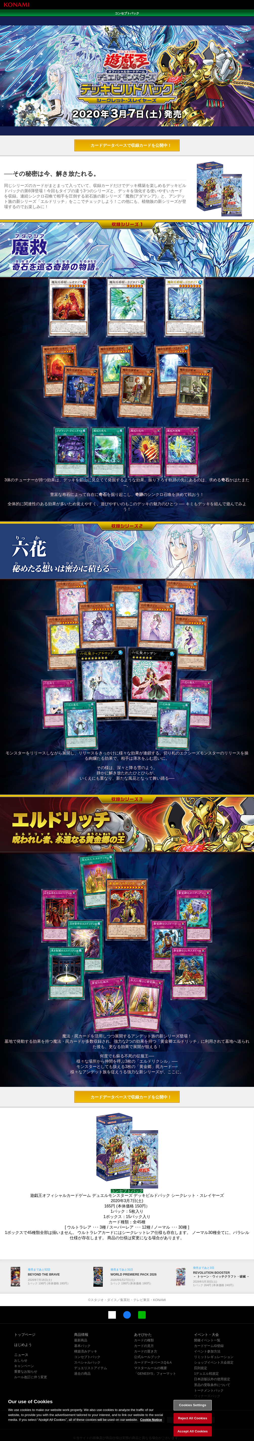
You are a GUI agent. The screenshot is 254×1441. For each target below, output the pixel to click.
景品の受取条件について (212, 1363)
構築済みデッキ (85, 1330)
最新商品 (80, 1318)
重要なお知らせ (25, 1350)
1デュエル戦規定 (206, 1352)
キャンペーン (24, 1344)
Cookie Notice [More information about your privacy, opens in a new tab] (151, 1424)
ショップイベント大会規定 (214, 1341)
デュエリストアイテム (90, 1346)
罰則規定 (200, 1346)
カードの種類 (144, 1318)
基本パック (82, 1324)
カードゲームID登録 (209, 1324)
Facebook (127, 1293)
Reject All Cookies (192, 1423)
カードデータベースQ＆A (153, 1341)
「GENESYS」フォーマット (155, 1352)
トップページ (24, 1313)
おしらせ (20, 1339)
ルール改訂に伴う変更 (30, 1355)
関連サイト (202, 1380)
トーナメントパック (209, 1369)
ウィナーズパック (207, 1374)
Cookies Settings (192, 1410)
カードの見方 (144, 1324)
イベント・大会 (206, 1313)
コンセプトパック (87, 1335)
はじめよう (23, 1323)
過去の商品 (82, 1352)
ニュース (21, 1333)
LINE (142, 1293)
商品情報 (81, 1313)
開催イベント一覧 (207, 1318)
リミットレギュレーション (214, 1335)
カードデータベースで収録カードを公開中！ (131, 124)
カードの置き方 (145, 1330)
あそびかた (143, 1313)
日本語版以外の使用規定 (212, 1358)
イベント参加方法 (207, 1330)
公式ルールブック (147, 1335)
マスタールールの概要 (150, 1346)
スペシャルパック (87, 1341)
